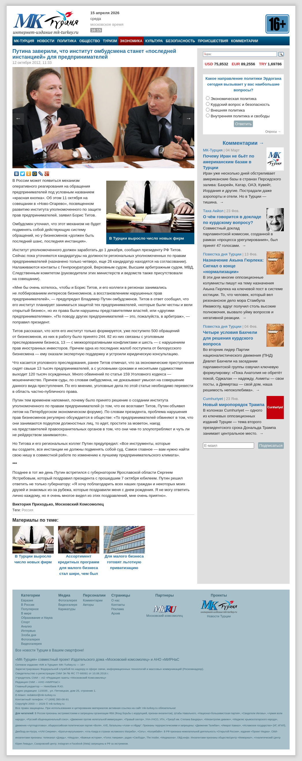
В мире (26, 613)
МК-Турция (24, 41)
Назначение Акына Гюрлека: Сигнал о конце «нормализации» (233, 266)
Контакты (118, 604)
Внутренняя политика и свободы (240, 116)
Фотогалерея (30, 639)
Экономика (131, 41)
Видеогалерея (31, 643)
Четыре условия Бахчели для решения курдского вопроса (230, 338)
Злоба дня (28, 635)
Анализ (26, 626)
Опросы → (273, 131)
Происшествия (213, 41)
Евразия (27, 600)
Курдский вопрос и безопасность (240, 104)
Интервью (28, 630)
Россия (27, 510)
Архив (115, 613)
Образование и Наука (37, 617)
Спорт (25, 622)
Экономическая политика (234, 99)
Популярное (30, 609)
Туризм (110, 41)
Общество (89, 41)
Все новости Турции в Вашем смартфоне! (49, 650)
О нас (115, 600)
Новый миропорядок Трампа (233, 404)
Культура (154, 41)
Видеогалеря (67, 604)
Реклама (117, 609)
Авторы (88, 604)
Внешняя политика (228, 110)
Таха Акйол (213, 211)
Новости (45, 41)
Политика (67, 41)
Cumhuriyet (213, 399)
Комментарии (244, 41)
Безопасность (180, 41)
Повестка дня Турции (223, 254)
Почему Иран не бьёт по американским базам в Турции (228, 162)
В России (27, 604)
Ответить (243, 124)
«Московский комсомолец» (127, 660)
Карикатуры (66, 609)
